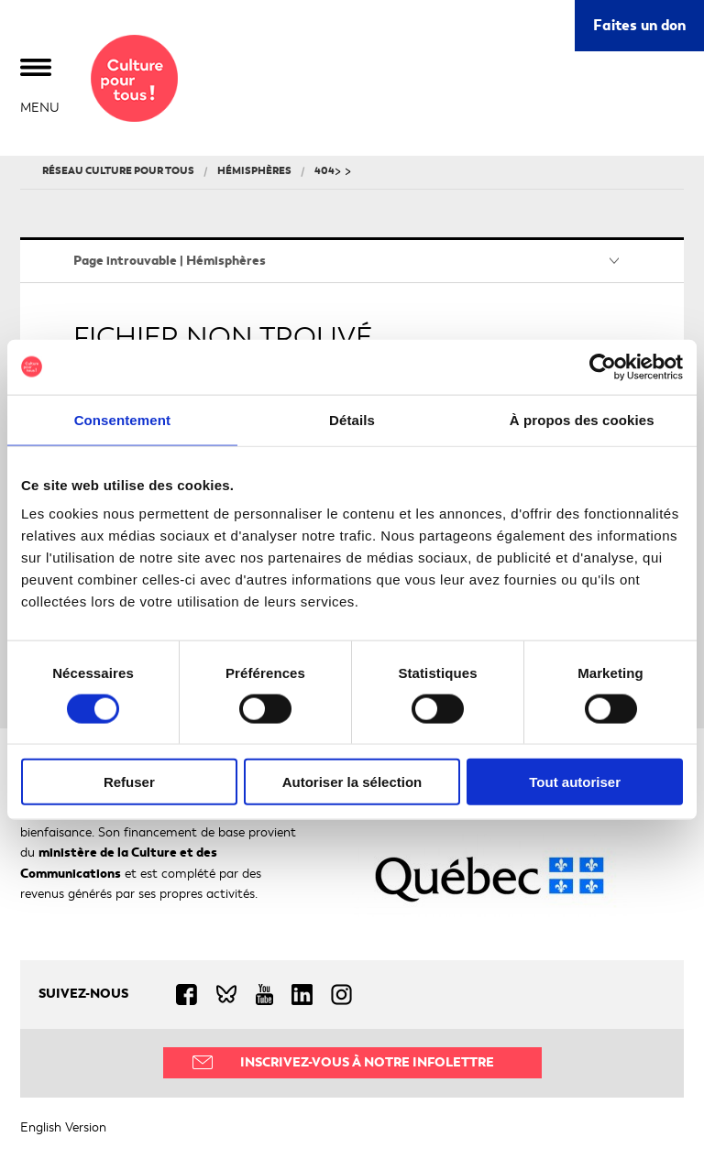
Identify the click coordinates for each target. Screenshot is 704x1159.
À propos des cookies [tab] (582, 419)
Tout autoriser (575, 782)
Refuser (129, 782)
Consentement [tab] (122, 419)
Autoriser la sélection (352, 782)
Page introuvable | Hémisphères (169, 260)
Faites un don (639, 25)
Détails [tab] (352, 419)
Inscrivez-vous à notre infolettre (367, 1062)
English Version (63, 1127)
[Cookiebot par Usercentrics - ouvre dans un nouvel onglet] (602, 366)
